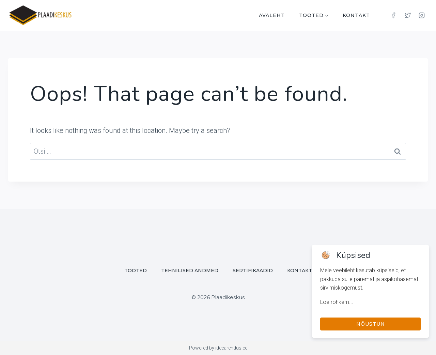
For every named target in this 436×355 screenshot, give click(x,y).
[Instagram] (422, 15)
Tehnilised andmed (189, 270)
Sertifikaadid (253, 270)
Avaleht (272, 15)
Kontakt (356, 15)
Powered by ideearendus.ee (218, 348)
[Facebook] (393, 15)
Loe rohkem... (336, 302)
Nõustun (370, 324)
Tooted (135, 270)
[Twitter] (408, 15)
